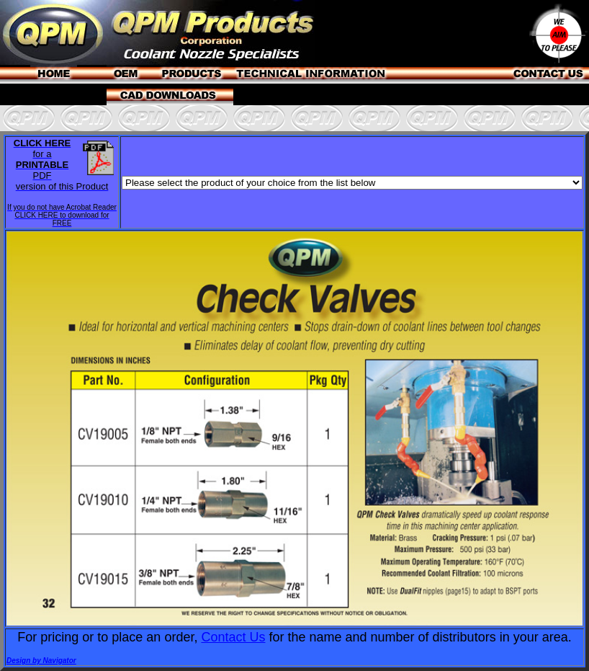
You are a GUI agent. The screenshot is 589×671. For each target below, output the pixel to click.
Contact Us (233, 637)
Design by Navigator (41, 661)
